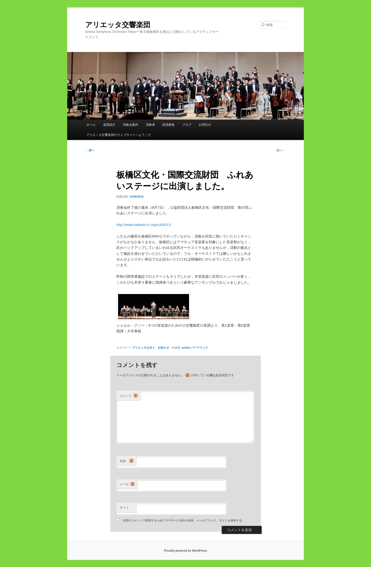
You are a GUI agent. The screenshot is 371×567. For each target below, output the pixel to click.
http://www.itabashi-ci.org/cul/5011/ (143, 225)
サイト (124, 507)
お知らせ (163, 347)
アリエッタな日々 (143, 347)
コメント (129, 396)
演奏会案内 (130, 124)
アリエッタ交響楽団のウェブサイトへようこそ (118, 135)
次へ (281, 150)
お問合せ (205, 124)
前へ (89, 150)
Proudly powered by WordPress (185, 550)
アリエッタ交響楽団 (121, 25)
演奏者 (150, 124)
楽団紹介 (109, 124)
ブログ (186, 124)
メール (127, 484)
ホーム (91, 124)
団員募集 (168, 124)
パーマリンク (199, 347)
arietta (185, 347)
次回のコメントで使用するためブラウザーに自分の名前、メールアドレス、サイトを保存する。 (184, 520)
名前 (127, 461)
